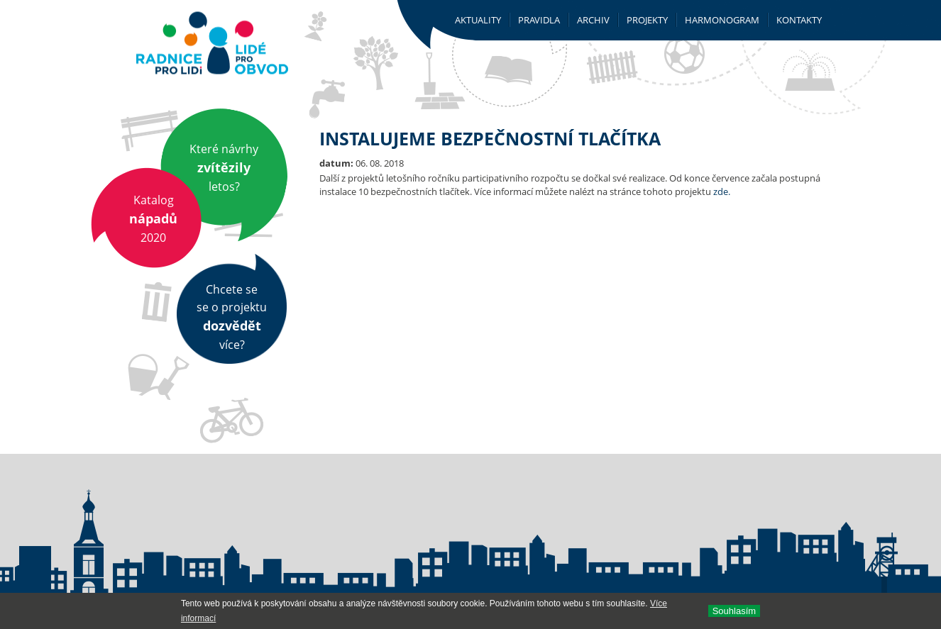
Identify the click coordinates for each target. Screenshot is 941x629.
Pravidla (539, 19)
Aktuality (478, 19)
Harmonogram (722, 19)
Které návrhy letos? (223, 167)
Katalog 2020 (153, 218)
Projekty (647, 19)
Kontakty (799, 19)
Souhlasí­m (734, 611)
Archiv (593, 19)
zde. (721, 191)
